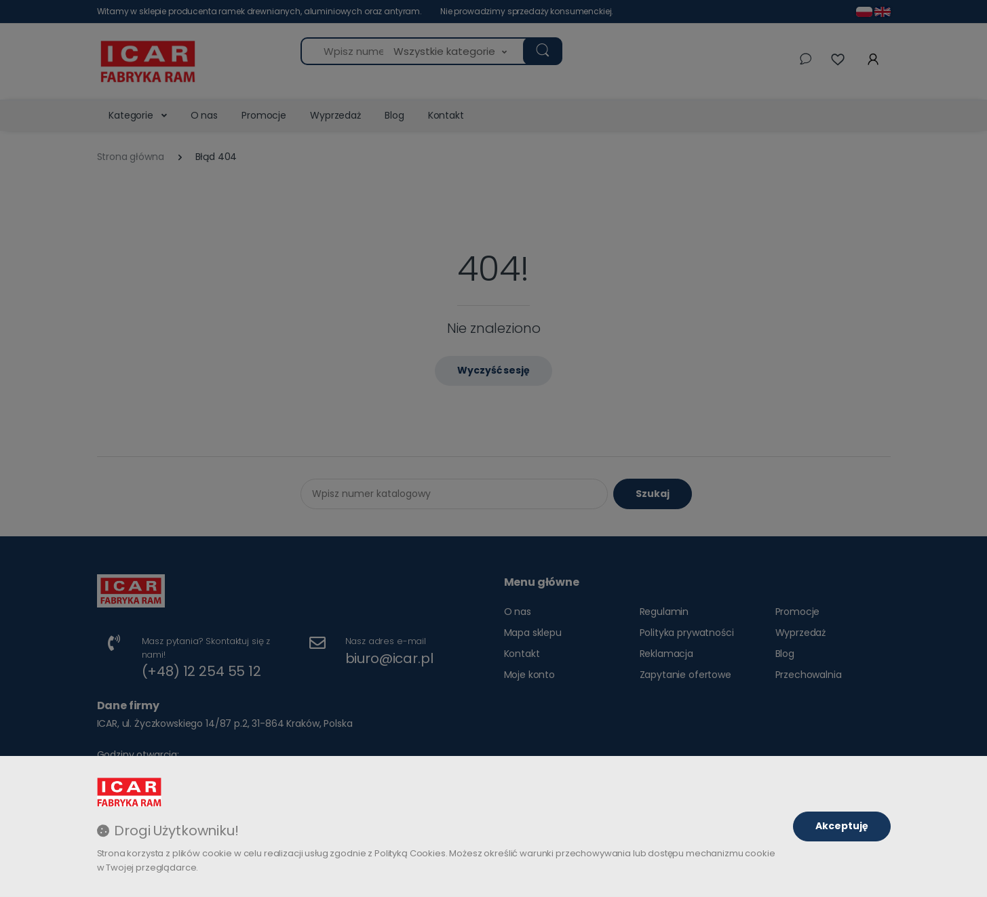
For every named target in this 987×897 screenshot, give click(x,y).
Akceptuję (841, 826)
